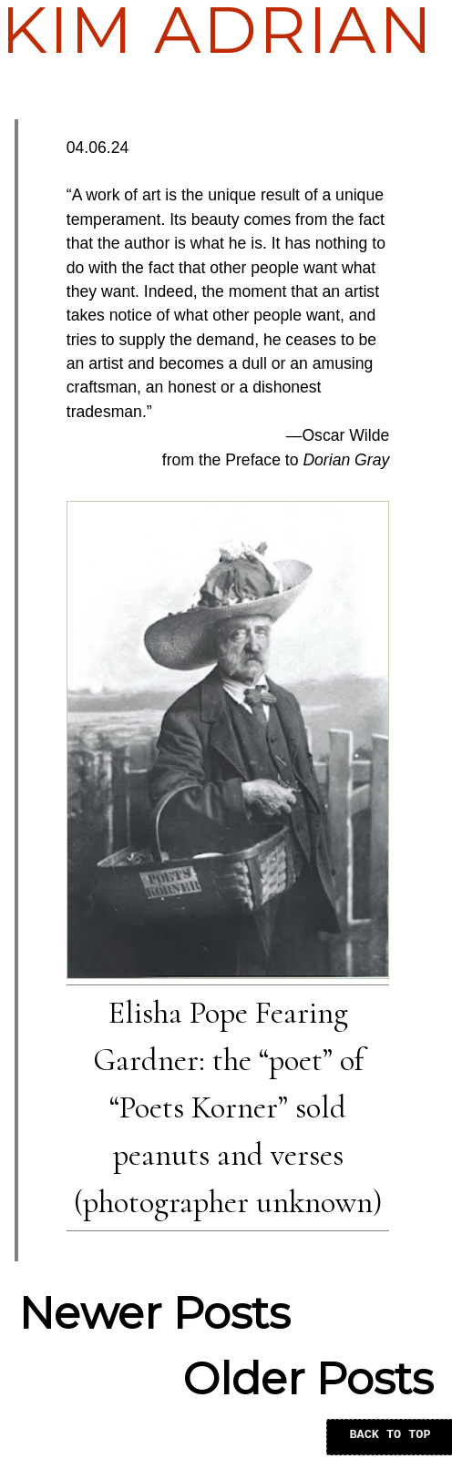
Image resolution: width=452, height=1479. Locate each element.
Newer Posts (154, 1313)
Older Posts (308, 1378)
